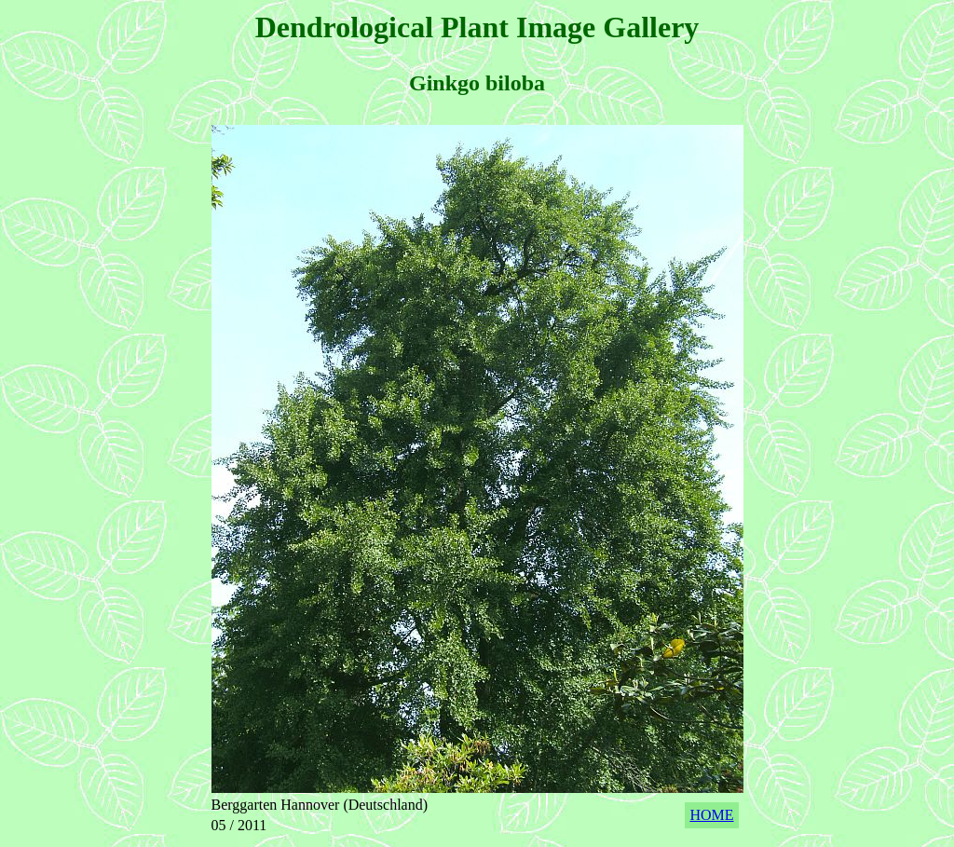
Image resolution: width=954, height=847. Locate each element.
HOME (711, 815)
